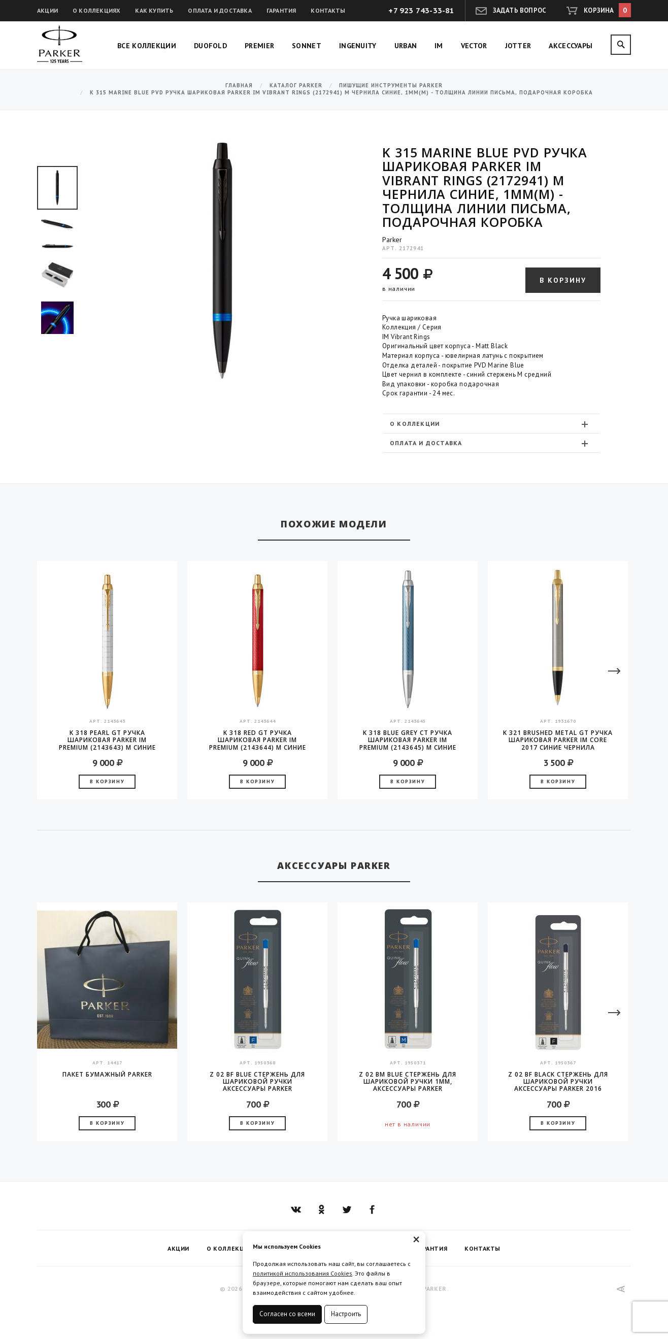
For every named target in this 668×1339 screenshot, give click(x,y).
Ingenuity (358, 45)
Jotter (518, 45)
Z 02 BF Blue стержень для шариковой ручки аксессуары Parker (257, 1081)
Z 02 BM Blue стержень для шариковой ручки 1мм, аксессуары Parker (407, 1081)
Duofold (210, 45)
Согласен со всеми (287, 1314)
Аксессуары (570, 45)
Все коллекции (146, 45)
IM (439, 45)
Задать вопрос (520, 10)
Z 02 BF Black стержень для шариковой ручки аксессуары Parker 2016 (558, 1081)
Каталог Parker (296, 85)
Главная (239, 85)
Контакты (328, 10)
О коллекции (490, 424)
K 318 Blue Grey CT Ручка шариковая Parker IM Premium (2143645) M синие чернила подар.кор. (407, 740)
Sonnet (306, 45)
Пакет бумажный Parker (107, 1075)
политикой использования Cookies (302, 1273)
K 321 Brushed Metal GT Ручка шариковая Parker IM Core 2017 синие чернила (558, 740)
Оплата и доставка (219, 10)
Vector (474, 45)
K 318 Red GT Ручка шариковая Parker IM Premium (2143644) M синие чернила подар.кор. (257, 740)
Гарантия (281, 10)
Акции (47, 10)
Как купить (154, 10)
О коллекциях (96, 10)
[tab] (491, 423)
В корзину (563, 280)
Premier (259, 45)
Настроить (346, 1314)
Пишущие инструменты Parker (391, 85)
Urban (405, 45)
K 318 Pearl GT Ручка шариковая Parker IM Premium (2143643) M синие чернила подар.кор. (107, 740)
